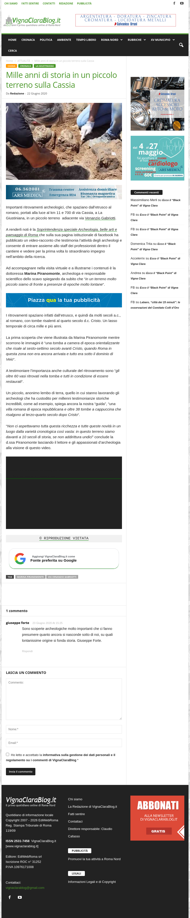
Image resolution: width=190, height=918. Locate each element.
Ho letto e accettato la (60, 757)
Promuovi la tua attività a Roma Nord (94, 859)
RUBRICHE (137, 39)
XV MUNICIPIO (163, 39)
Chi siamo (75, 799)
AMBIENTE (64, 40)
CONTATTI (49, 3)
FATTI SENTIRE (30, 3)
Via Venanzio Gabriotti (62, 576)
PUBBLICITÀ (84, 3)
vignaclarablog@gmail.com (25, 888)
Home (9, 61)
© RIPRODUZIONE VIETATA (63, 538)
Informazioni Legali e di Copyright (92, 882)
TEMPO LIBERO (86, 40)
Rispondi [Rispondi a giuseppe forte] (27, 651)
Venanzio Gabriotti (100, 218)
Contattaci (75, 821)
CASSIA (11, 66)
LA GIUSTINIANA (45, 66)
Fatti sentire (76, 814)
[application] (64, 493)
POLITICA (46, 40)
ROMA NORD (112, 39)
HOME (12, 40)
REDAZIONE (66, 3)
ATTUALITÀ (23, 61)
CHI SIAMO (11, 3)
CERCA (12, 50)
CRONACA (28, 40)
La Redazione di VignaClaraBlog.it (92, 806)
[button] (181, 45)
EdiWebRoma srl (30, 856)
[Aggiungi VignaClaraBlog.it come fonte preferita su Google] (64, 558)
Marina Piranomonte (30, 576)
